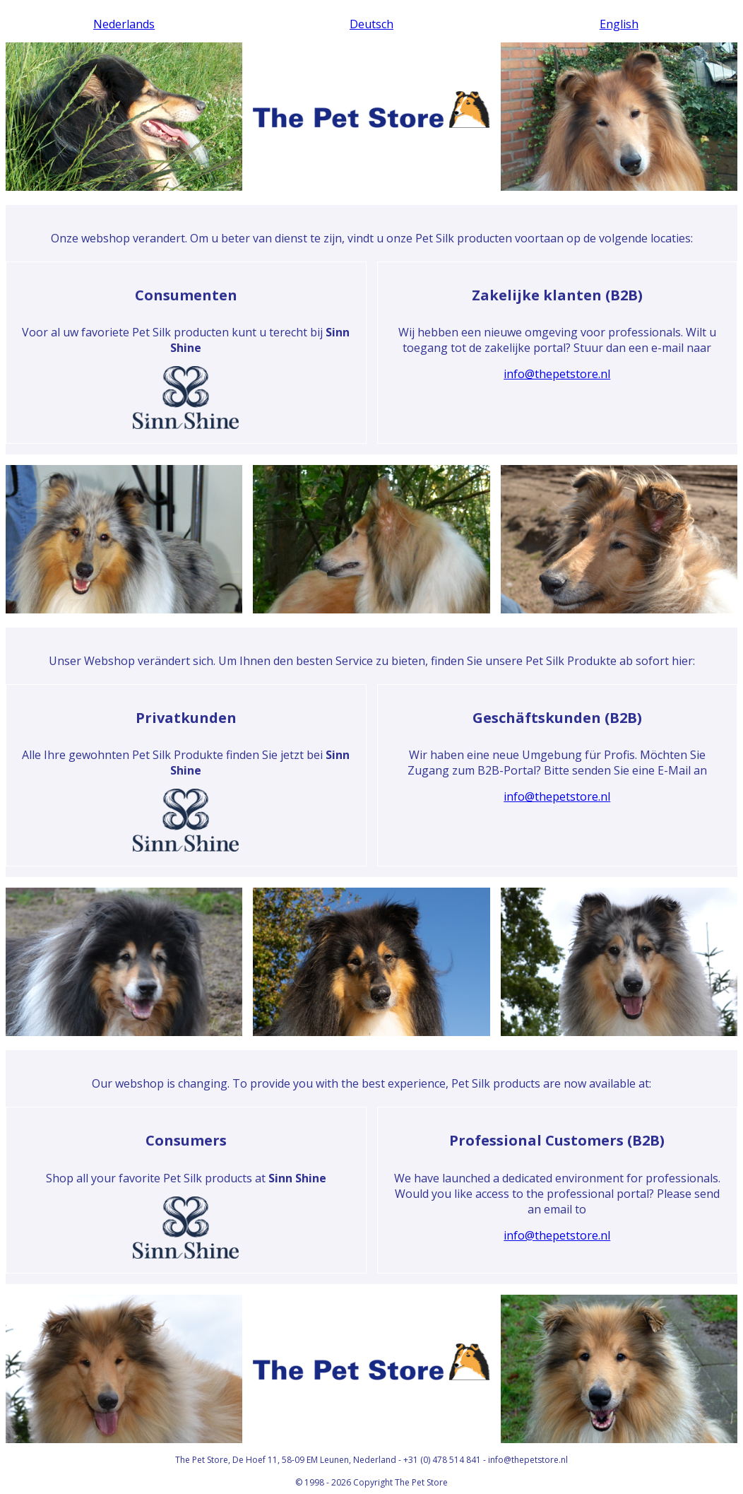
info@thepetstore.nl (557, 374)
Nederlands (124, 24)
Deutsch (371, 24)
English (619, 24)
